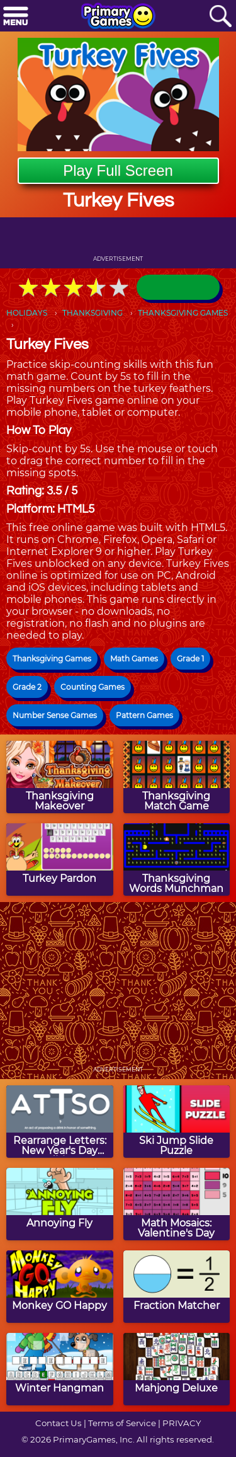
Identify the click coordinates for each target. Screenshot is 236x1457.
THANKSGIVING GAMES (183, 312)
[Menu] (16, 17)
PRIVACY (181, 1423)
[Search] (220, 17)
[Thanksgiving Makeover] (59, 777)
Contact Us (58, 1423)
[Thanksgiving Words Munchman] (176, 859)
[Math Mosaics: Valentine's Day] (176, 1204)
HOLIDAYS (26, 312)
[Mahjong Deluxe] (176, 1369)
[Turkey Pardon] (59, 859)
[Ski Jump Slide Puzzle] (176, 1121)
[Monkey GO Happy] (59, 1286)
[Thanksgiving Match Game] (176, 777)
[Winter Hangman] (59, 1369)
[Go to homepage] (118, 17)
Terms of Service (122, 1423)
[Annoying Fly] (59, 1204)
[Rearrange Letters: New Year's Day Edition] (59, 1121)
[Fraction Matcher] (176, 1286)
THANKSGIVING (92, 312)
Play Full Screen (118, 170)
